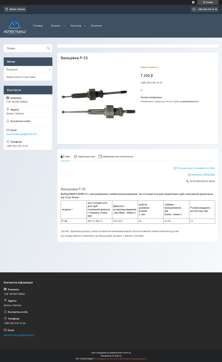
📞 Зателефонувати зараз (200, 181)
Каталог (56, 25)
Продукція (12, 69)
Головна (38, 25)
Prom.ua (127, 353)
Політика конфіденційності (134, 359)
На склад (75, 25)
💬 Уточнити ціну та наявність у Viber (194, 168)
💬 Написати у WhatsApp (201, 174)
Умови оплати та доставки (21, 77)
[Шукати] (48, 48)
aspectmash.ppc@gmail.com (21, 134)
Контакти (96, 25)
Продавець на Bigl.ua (111, 356)
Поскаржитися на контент (107, 359)
